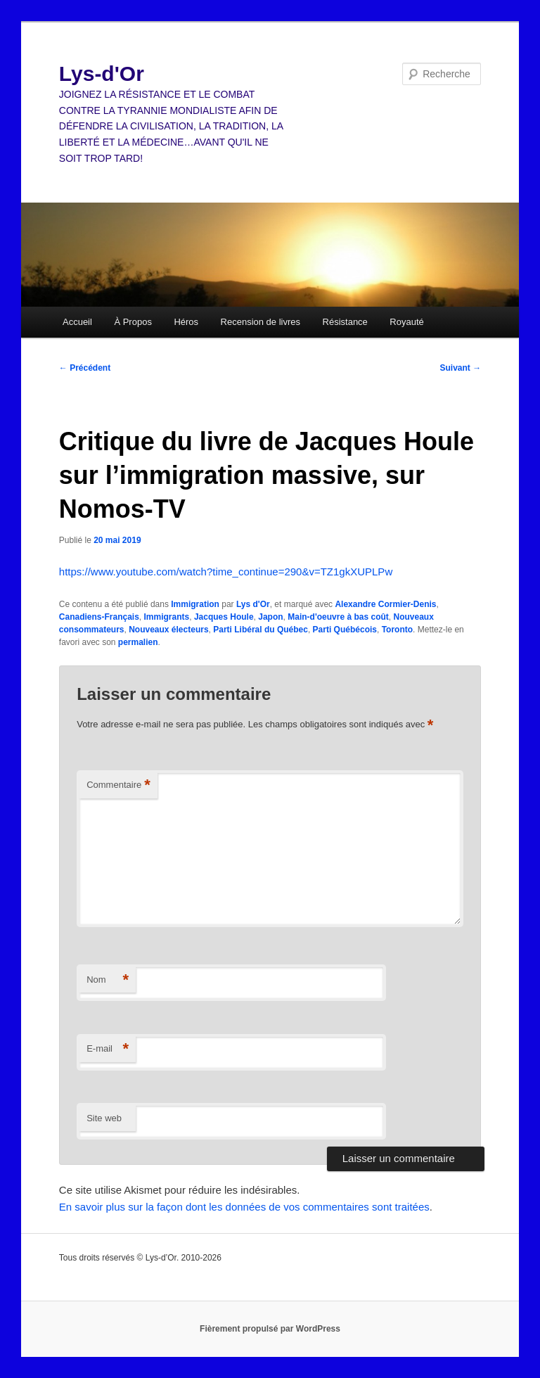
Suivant (461, 368)
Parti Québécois (345, 629)
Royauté (406, 322)
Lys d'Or (253, 604)
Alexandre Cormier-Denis (385, 604)
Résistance (345, 322)
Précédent (84, 368)
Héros (186, 322)
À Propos (132, 322)
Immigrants (167, 617)
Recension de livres (260, 322)
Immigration (195, 604)
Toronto (397, 629)
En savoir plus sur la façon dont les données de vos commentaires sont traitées (244, 1207)
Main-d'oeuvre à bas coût (338, 617)
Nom (107, 980)
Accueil (77, 322)
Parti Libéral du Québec (260, 629)
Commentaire (118, 785)
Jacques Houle (224, 617)
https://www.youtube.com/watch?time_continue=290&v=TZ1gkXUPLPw (225, 572)
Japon (270, 617)
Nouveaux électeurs (168, 629)
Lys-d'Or (101, 73)
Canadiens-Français (99, 617)
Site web (104, 1118)
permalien (138, 642)
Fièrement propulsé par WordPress (270, 1329)
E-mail (107, 1049)
